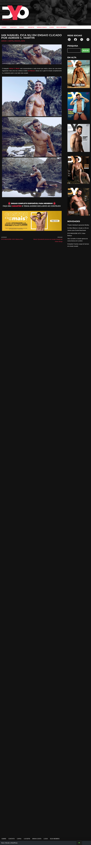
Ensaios (17, 41)
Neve (2, 843)
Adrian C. (12, 68)
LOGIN (51, 27)
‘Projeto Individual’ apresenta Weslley (78, 225)
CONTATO (13, 27)
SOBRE (4, 838)
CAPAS (19, 838)
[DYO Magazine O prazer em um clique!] (15, 13)
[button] (24, 27)
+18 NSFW (31, 27)
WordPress (14, 843)
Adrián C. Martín (7, 41)
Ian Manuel (31, 70)
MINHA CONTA (42, 27)
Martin (18, 68)
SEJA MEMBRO (61, 27)
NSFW (23, 41)
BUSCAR (86, 50)
